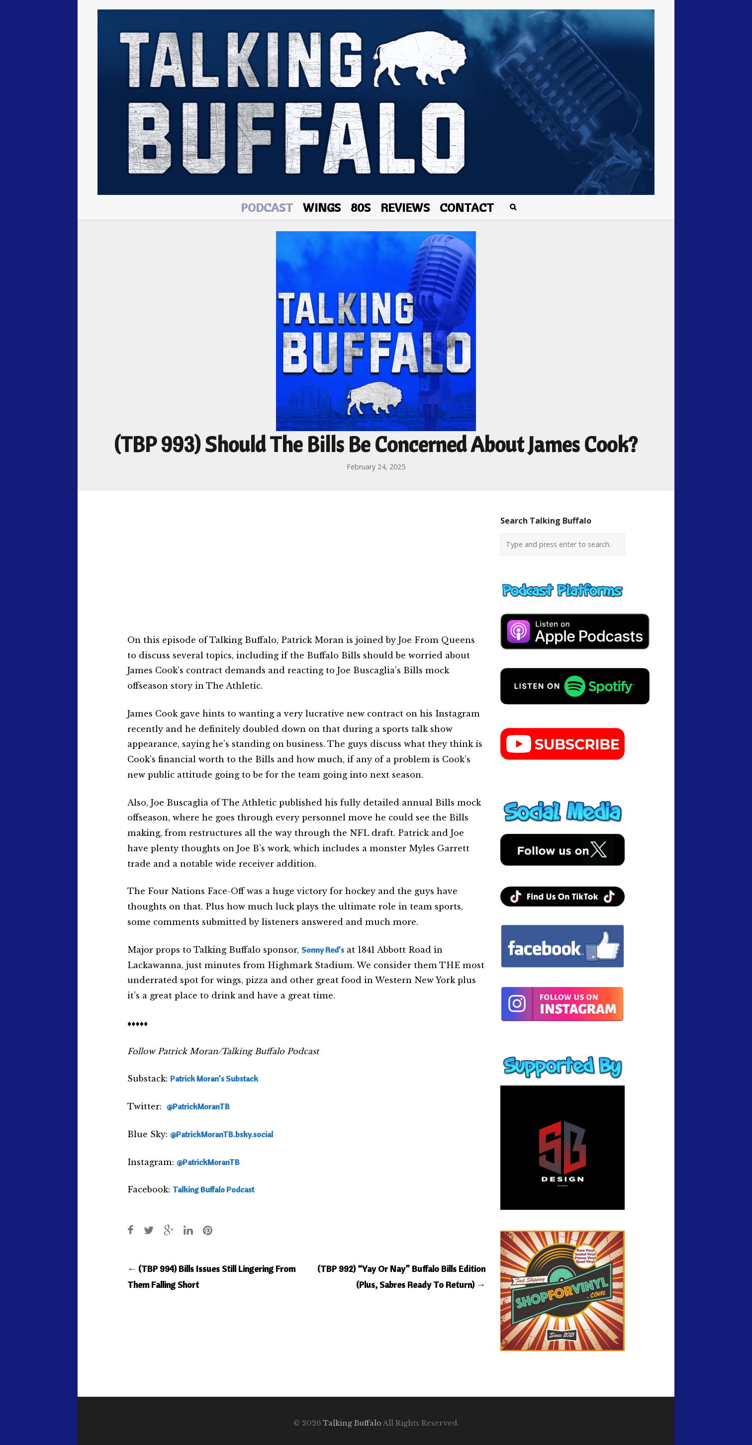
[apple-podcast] (575, 653)
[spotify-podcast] (575, 708)
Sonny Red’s (322, 950)
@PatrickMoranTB (198, 1106)
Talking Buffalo (352, 1423)
